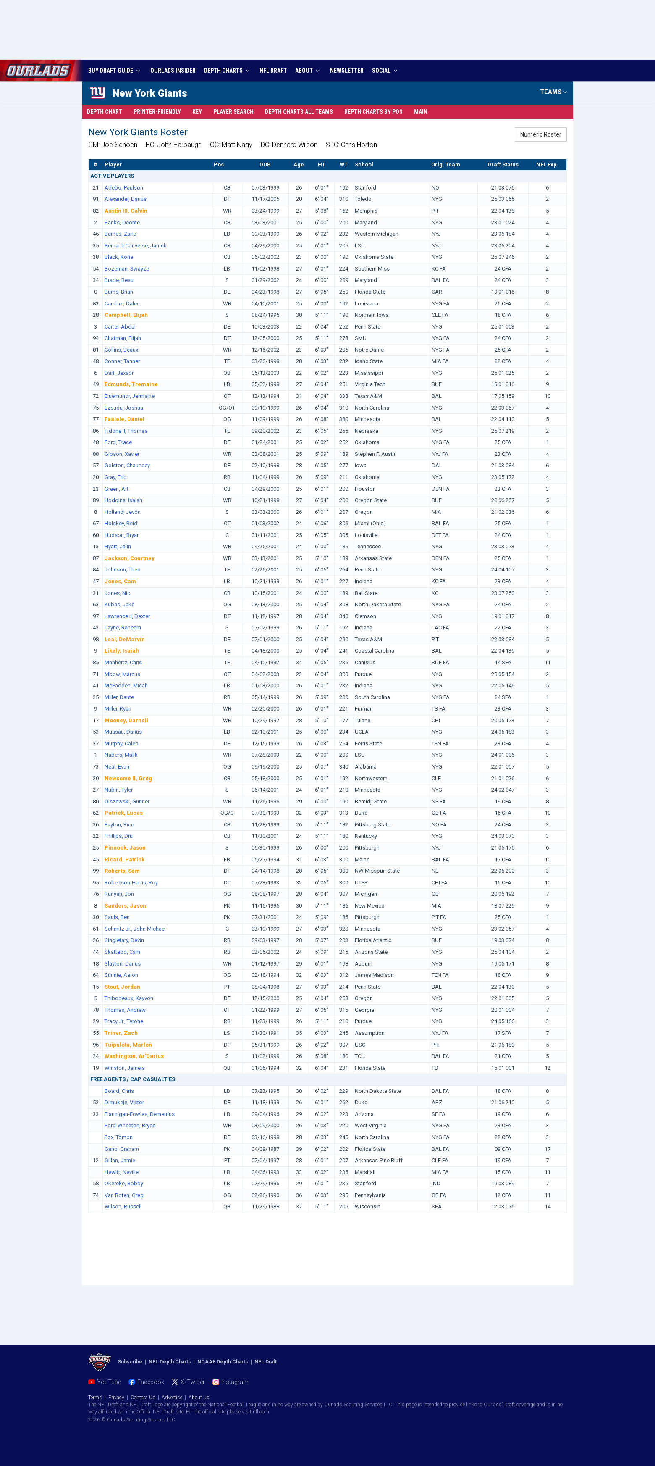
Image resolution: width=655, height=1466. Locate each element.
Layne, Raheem (123, 627)
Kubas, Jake (119, 604)
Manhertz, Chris (123, 662)
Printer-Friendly (157, 111)
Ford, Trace (118, 442)
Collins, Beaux (121, 350)
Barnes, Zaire (120, 234)
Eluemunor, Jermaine (130, 396)
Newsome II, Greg (128, 778)
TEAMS (553, 92)
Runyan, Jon (119, 894)
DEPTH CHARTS (228, 70)
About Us (199, 1397)
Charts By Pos (373, 111)
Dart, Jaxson (120, 373)
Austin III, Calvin (126, 211)
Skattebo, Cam (122, 952)
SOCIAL (385, 70)
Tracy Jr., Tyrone (124, 1021)
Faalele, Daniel (124, 419)
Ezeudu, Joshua (124, 408)
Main (420, 111)
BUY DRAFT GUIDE (115, 70)
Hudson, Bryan (122, 535)
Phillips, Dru (119, 836)
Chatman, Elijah (123, 338)
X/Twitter (193, 1382)
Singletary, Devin (124, 940)
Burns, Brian (119, 292)
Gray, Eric (115, 477)
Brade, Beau (119, 280)
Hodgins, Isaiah (123, 500)
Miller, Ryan (118, 708)
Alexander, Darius (126, 199)
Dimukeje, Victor (124, 1102)
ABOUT (308, 70)
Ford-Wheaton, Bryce (130, 1125)
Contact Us (143, 1397)
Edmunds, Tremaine (131, 384)
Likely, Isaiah (122, 650)
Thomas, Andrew (125, 1010)
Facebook (150, 1382)
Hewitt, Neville (122, 1172)
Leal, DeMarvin (125, 639)
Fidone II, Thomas (126, 431)
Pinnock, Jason (125, 848)
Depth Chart (104, 111)
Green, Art (116, 489)
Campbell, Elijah (126, 315)
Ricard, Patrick (124, 859)
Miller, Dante (119, 697)
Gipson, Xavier (122, 454)
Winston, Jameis (125, 1068)
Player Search (233, 111)
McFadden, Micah (126, 685)
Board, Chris (119, 1091)
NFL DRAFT (273, 70)
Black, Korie (119, 257)
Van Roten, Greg (124, 1195)
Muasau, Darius (123, 732)
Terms (95, 1397)
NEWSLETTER (347, 70)
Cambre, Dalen (122, 303)
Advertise (172, 1397)
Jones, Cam (120, 581)
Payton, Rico (119, 824)
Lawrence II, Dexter (127, 616)
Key (197, 111)
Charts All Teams (299, 111)
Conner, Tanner (122, 361)
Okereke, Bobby (124, 1183)
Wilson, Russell (123, 1206)
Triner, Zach (121, 1033)
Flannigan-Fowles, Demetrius (140, 1114)
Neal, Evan (117, 766)
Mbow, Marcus (122, 674)
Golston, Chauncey (127, 465)
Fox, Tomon (119, 1137)
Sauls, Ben (117, 917)
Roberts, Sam (122, 871)
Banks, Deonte (122, 222)
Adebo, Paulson (124, 187)
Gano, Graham (122, 1149)
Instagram (235, 1382)
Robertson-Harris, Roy (131, 882)
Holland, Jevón (123, 512)
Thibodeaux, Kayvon (129, 998)
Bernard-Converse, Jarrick (136, 245)
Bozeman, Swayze (127, 269)
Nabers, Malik (121, 755)
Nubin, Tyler (119, 790)
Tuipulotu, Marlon (128, 1045)
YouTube (109, 1382)
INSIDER (173, 70)
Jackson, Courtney (130, 558)
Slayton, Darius (123, 964)
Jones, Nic (117, 593)
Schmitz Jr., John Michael (135, 929)
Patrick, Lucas (124, 813)
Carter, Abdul (120, 327)
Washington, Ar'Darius (134, 1056)
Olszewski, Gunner (127, 801)
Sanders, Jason (125, 906)
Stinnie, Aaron (121, 975)
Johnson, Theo (123, 569)
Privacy (116, 1397)
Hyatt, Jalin (118, 546)
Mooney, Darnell (126, 720)
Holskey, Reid (121, 523)
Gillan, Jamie (120, 1160)
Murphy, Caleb (122, 743)
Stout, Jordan (122, 987)
